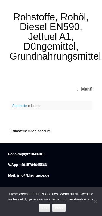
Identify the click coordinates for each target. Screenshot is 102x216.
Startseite (19, 106)
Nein (59, 208)
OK (44, 208)
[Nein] (95, 201)
